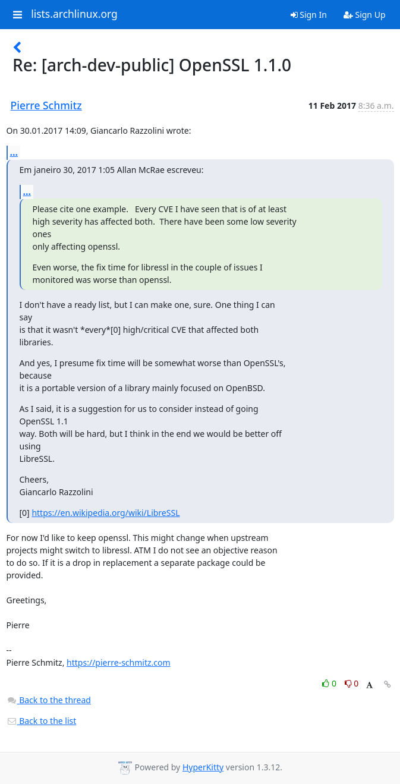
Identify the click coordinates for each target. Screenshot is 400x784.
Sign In (309, 14)
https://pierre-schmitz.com (119, 662)
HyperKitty (202, 767)
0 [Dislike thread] (352, 683)
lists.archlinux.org (74, 14)
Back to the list (42, 720)
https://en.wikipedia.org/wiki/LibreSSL (105, 512)
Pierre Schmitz (46, 105)
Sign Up (365, 14)
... (14, 152)
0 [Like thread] (330, 683)
